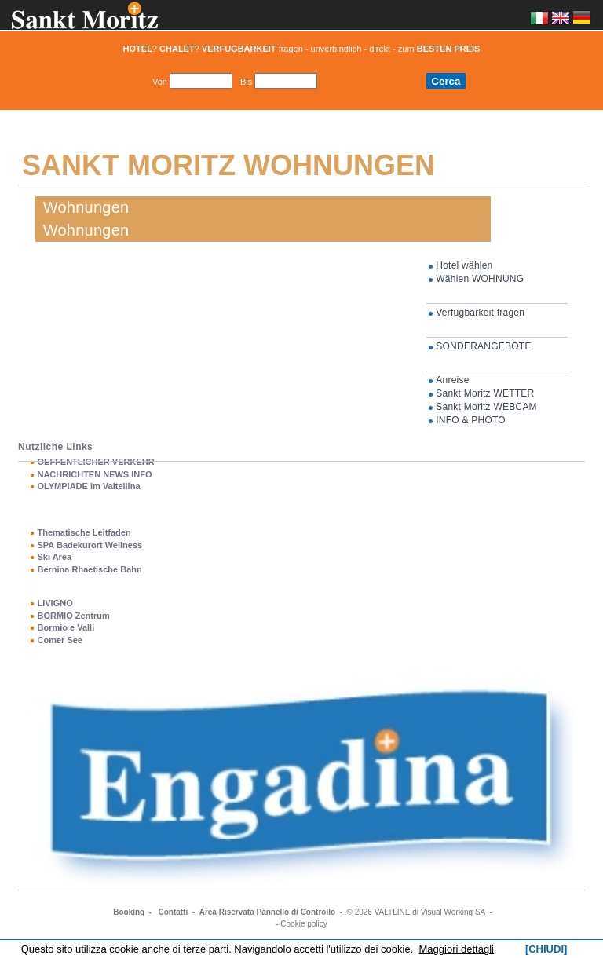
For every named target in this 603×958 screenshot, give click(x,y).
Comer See (59, 640)
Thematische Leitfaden (83, 532)
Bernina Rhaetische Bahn (89, 569)
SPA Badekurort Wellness (89, 545)
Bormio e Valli (65, 627)
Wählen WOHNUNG (480, 278)
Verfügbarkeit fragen (480, 312)
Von (159, 81)
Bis (246, 81)
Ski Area (54, 556)
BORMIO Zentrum (73, 615)
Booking (128, 912)
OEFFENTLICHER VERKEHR (95, 461)
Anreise (452, 380)
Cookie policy (303, 924)
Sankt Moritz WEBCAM (486, 406)
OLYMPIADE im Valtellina (88, 486)
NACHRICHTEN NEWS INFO (94, 474)
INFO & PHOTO (471, 420)
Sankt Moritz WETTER (485, 393)
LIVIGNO (54, 603)
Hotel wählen (464, 265)
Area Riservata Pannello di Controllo (267, 912)
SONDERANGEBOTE (483, 346)
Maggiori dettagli (456, 949)
